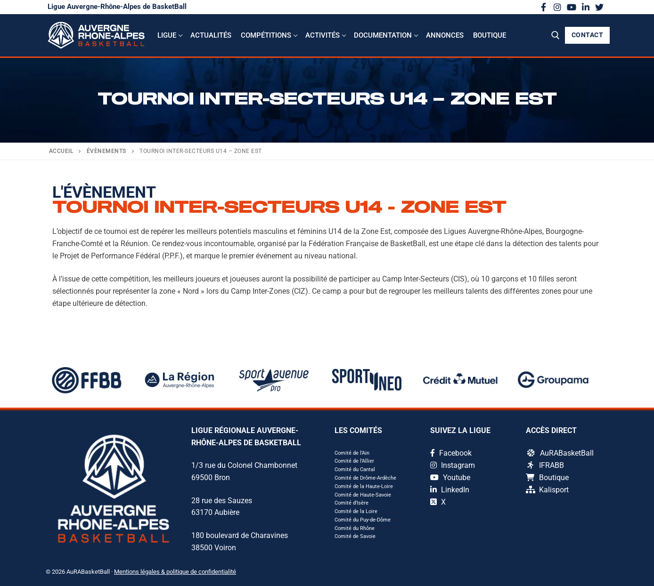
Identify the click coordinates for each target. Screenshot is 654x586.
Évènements (106, 151)
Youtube (450, 477)
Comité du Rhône (355, 528)
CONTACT (588, 35)
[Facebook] (544, 7)
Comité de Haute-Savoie (363, 495)
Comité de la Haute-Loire (364, 486)
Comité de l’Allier (354, 461)
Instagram (452, 465)
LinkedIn (449, 489)
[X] (599, 7)
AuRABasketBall (560, 453)
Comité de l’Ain (352, 453)
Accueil (61, 151)
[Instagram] (558, 7)
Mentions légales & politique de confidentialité (175, 571)
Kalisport (547, 489)
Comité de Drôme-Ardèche (365, 478)
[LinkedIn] (585, 7)
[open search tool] (555, 35)
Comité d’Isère (351, 503)
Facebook (451, 453)
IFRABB (545, 465)
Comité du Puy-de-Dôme (363, 520)
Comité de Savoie (355, 536)
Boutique (547, 477)
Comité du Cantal (355, 469)
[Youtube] (571, 7)
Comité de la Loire (356, 511)
